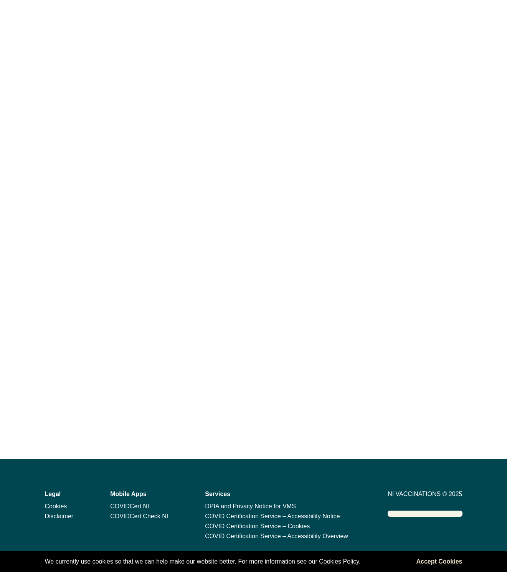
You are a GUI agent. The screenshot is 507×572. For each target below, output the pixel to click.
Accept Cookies (439, 561)
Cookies (56, 506)
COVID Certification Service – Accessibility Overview (276, 536)
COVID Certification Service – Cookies (257, 526)
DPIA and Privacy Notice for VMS (250, 506)
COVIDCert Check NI (139, 516)
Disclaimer (59, 516)
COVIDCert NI (129, 506)
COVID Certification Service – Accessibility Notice (272, 516)
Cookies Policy (339, 561)
